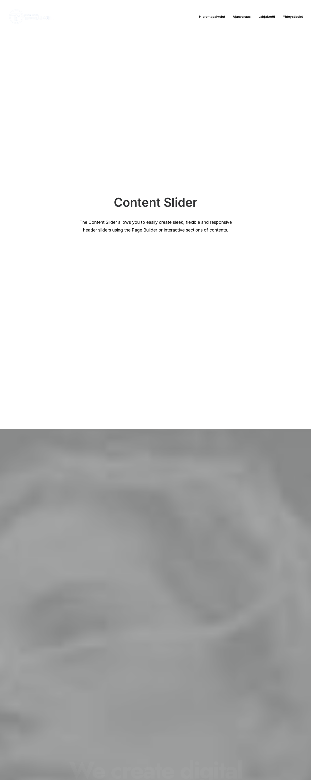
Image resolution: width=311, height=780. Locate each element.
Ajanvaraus (242, 16)
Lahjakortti (267, 16)
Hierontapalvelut (212, 16)
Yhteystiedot (293, 16)
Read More (45, 375)
